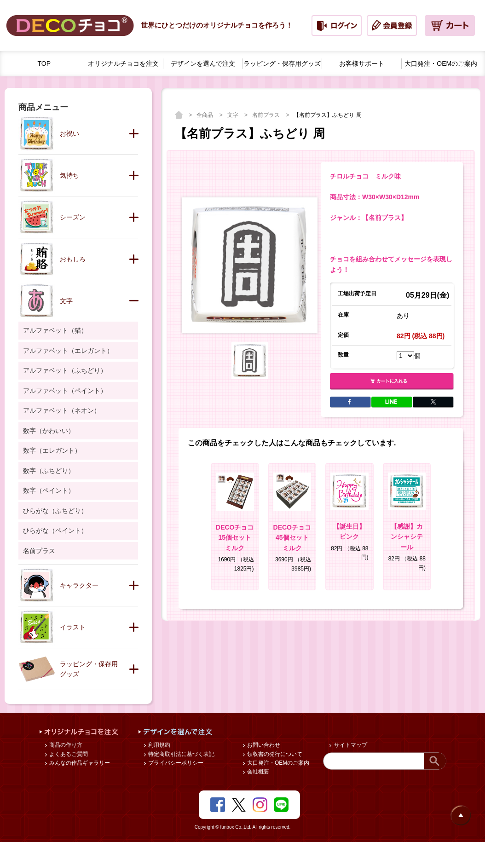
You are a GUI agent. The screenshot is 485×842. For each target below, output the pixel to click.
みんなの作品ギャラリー (79, 763)
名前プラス (266, 115)
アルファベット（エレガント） (68, 350)
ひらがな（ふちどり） (55, 510)
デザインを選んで (203, 63)
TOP (44, 63)
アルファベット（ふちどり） (65, 370)
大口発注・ (440, 63)
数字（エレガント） (52, 450)
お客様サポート (361, 63)
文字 (233, 115)
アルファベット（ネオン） (61, 410)
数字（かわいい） (49, 430)
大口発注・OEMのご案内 (278, 763)
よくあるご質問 (68, 754)
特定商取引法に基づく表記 (180, 754)
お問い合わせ (263, 745)
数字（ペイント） (49, 490)
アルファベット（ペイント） (65, 390)
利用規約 (158, 745)
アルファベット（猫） (55, 330)
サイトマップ (349, 745)
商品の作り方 (65, 745)
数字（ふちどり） (49, 470)
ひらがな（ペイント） (55, 530)
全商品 (205, 115)
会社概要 (257, 771)
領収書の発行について (274, 754)
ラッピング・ (282, 63)
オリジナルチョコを (123, 63)
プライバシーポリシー (175, 763)
